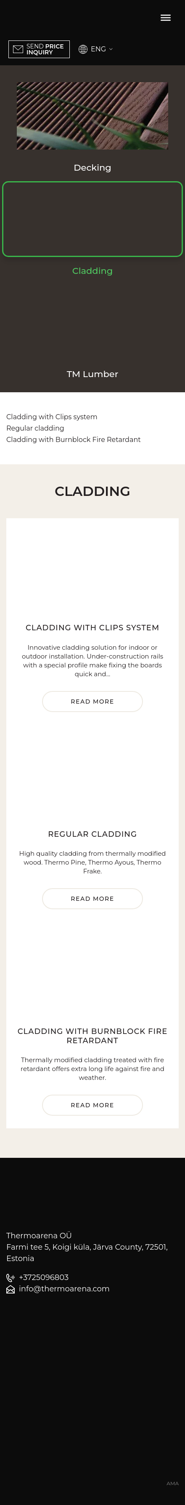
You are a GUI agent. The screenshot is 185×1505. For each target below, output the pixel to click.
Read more (92, 701)
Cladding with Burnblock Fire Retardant (73, 440)
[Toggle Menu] (166, 18)
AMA (172, 1483)
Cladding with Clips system (52, 417)
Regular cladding (35, 428)
